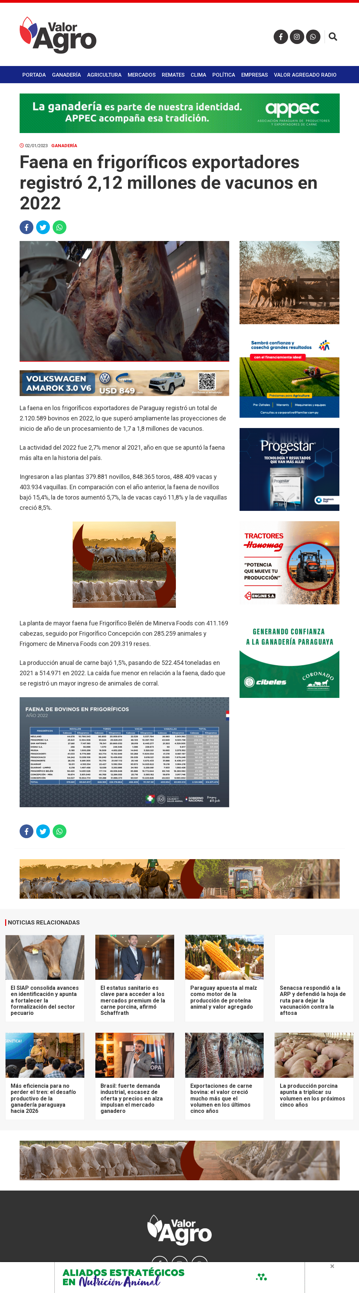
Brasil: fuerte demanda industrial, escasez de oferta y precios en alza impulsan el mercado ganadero (132, 1099)
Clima (198, 75)
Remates (173, 75)
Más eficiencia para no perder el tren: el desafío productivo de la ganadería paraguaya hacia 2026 (43, 1099)
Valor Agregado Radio (305, 75)
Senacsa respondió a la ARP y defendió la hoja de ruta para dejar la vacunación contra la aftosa (313, 1001)
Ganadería (66, 75)
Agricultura (104, 75)
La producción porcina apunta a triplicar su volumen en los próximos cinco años (312, 1095)
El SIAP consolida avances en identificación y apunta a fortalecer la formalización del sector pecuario (45, 1001)
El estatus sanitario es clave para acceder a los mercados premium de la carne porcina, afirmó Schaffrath (133, 1001)
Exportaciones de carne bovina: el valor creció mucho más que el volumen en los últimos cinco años (221, 1099)
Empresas (254, 75)
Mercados (142, 75)
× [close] (332, 1266)
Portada (34, 75)
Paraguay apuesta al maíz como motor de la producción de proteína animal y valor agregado (223, 997)
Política (223, 75)
